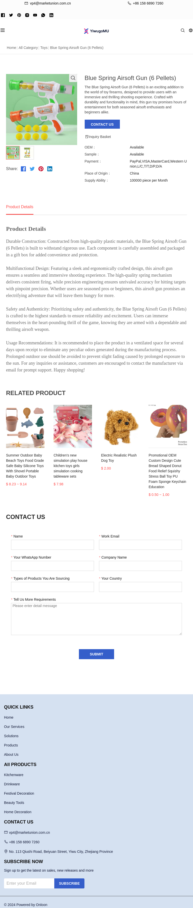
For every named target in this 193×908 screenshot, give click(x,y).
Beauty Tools (14, 797)
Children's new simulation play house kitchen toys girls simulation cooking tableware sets (72, 463)
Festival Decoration (19, 788)
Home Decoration (17, 807)
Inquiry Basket (98, 137)
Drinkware (12, 779)
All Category (28, 48)
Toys (43, 48)
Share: (12, 169)
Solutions (11, 731)
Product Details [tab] (19, 207)
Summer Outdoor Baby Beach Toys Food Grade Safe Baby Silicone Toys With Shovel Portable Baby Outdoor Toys (27, 465)
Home (11, 48)
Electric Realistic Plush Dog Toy (119, 458)
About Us (11, 749)
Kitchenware (13, 770)
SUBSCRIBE (69, 878)
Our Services (14, 721)
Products (11, 740)
